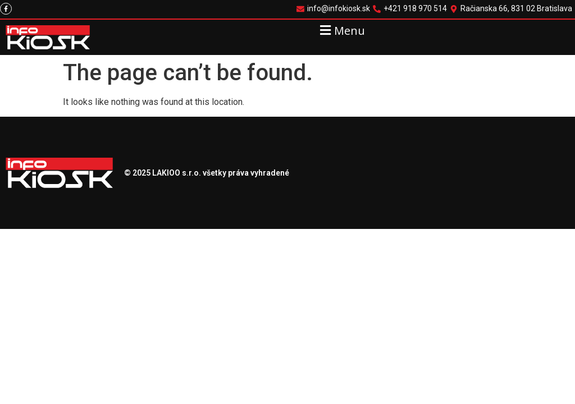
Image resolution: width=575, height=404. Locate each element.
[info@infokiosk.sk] (334, 9)
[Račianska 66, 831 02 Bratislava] (512, 9)
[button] (341, 30)
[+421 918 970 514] (411, 9)
